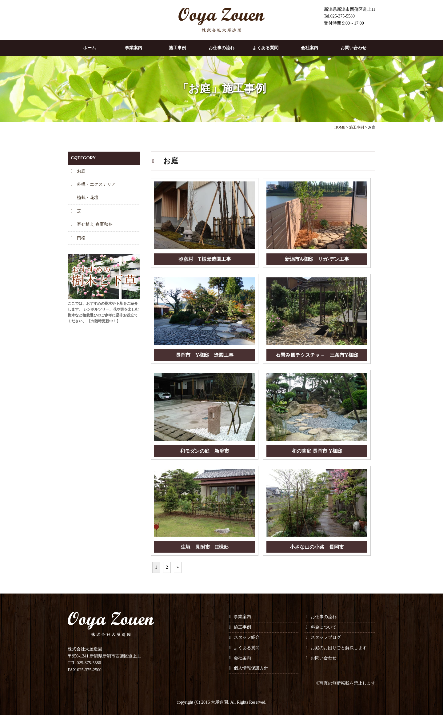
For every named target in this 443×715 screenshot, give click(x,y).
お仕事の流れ (221, 48)
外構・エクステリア (96, 184)
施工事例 (177, 48)
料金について (324, 627)
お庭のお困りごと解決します (339, 647)
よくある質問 (265, 48)
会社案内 (309, 48)
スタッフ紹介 (247, 637)
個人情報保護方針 (251, 668)
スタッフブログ (326, 637)
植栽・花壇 (87, 197)
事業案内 (133, 48)
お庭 (81, 171)
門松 (81, 238)
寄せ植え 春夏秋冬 (95, 224)
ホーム (89, 48)
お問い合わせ (353, 48)
